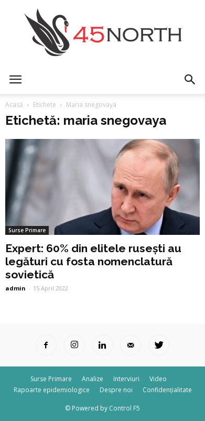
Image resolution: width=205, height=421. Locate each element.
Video (158, 378)
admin (15, 288)
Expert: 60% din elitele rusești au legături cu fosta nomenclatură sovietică (93, 261)
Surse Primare (27, 230)
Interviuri (126, 378)
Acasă (14, 104)
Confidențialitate (167, 389)
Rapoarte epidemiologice (52, 389)
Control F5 (124, 408)
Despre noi (116, 389)
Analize (92, 378)
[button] (190, 80)
